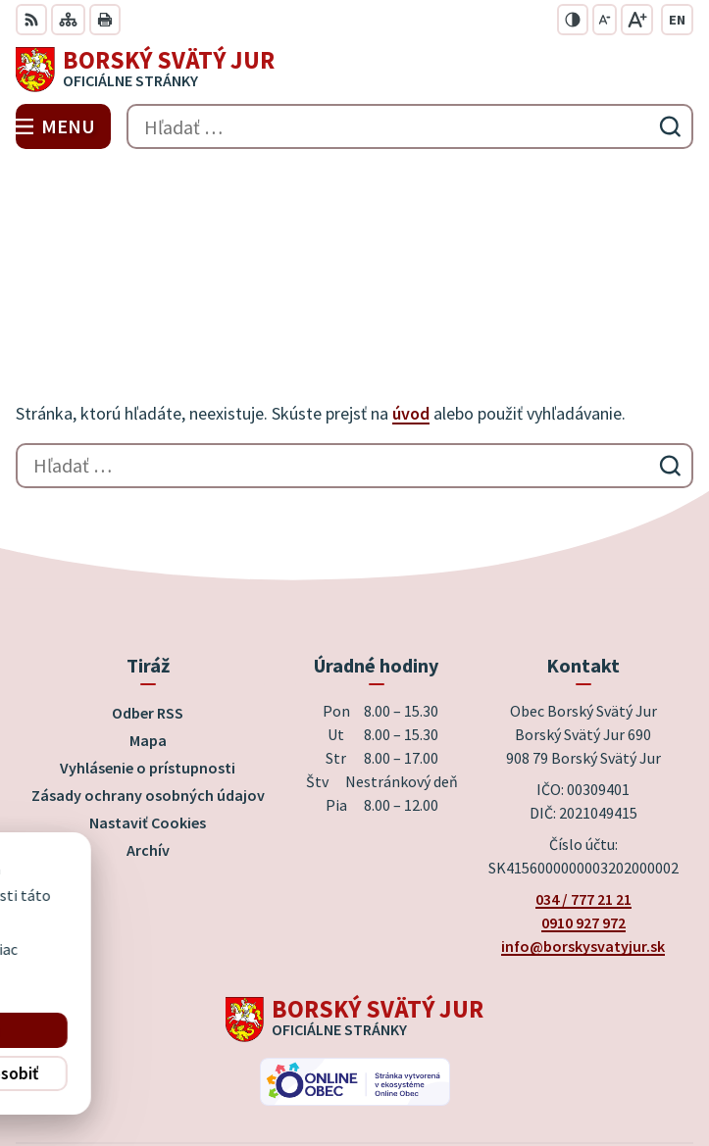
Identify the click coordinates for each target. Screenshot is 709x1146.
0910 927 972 (583, 781)
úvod (411, 273)
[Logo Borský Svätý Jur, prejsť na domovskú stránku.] (354, 69)
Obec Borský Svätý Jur (409, 1065)
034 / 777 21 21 (583, 758)
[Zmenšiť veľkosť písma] (604, 19)
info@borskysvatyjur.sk (583, 805)
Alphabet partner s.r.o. (444, 1039)
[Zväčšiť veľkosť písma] (637, 19)
